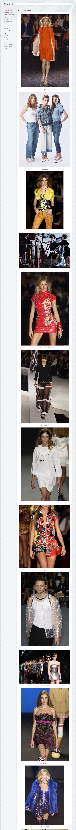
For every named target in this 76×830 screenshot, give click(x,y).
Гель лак (7, 37)
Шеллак (6, 35)
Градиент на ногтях (9, 21)
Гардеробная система (9, 49)
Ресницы (7, 28)
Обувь (6, 48)
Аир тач (6, 24)
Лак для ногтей (8, 32)
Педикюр (7, 16)
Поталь (6, 23)
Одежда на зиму (8, 44)
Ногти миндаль (8, 30)
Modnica (8, 4)
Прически (7, 19)
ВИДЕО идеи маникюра (9, 14)
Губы (6, 26)
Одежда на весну (8, 46)
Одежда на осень (8, 42)
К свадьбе (7, 39)
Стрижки (7, 17)
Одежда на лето (8, 40)
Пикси (6, 33)
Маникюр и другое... (9, 12)
